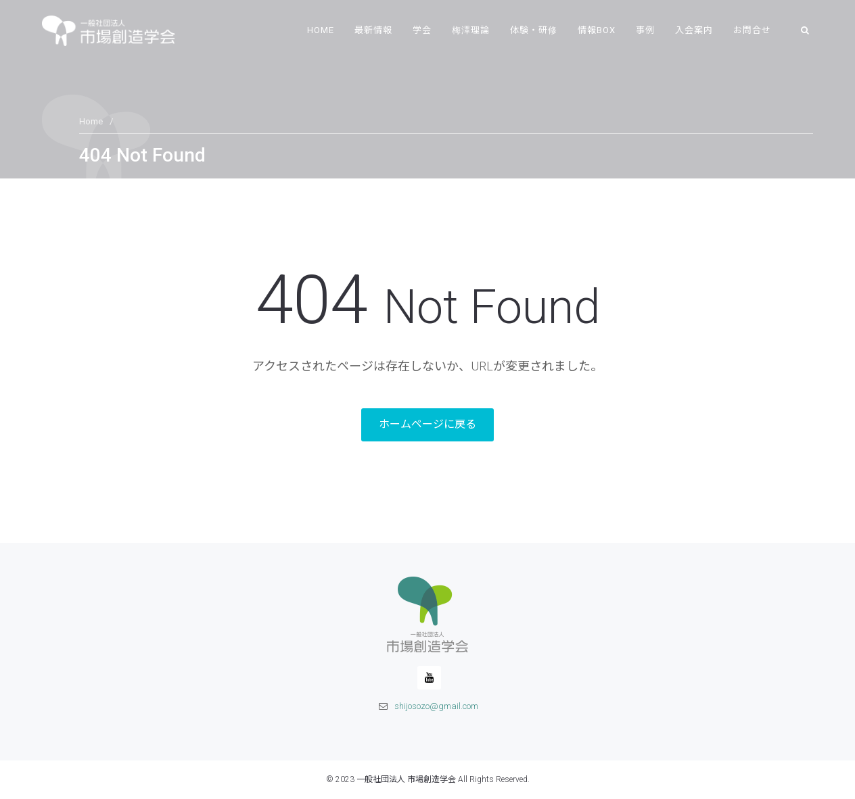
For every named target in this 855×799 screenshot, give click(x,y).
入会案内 (694, 30)
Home (320, 30)
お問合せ (752, 30)
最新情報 (373, 30)
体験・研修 (533, 30)
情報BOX (597, 30)
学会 (422, 30)
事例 (645, 30)
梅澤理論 (471, 30)
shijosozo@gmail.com (436, 706)
